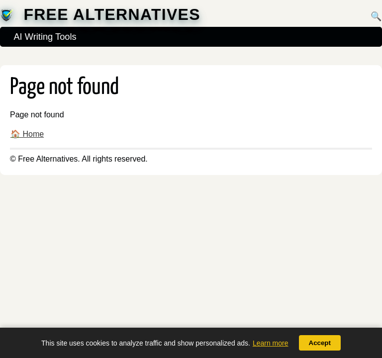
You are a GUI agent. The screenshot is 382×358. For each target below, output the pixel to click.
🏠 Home (27, 134)
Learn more (270, 343)
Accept (320, 343)
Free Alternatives (111, 14)
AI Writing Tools (44, 36)
